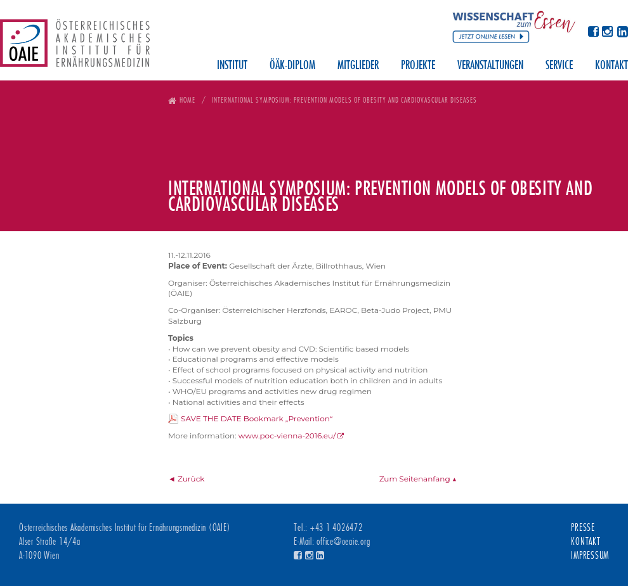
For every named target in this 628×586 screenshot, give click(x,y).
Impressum (590, 555)
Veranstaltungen (490, 66)
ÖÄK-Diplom (292, 66)
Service (559, 66)
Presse (583, 527)
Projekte (418, 66)
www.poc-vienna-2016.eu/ (287, 435)
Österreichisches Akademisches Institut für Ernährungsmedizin (75, 47)
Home (187, 100)
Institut (232, 66)
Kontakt (611, 66)
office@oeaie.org (343, 541)
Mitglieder (358, 66)
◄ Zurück (186, 478)
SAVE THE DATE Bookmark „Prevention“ (256, 418)
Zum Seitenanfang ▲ (418, 478)
